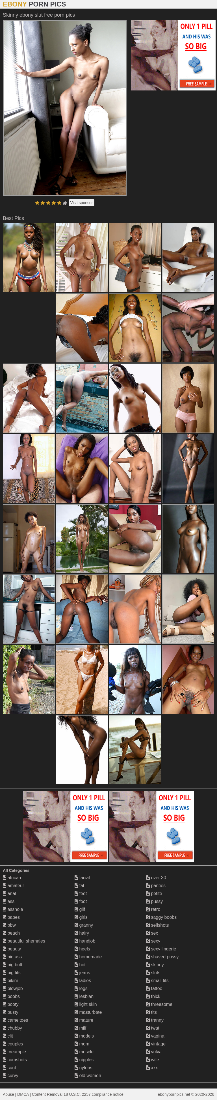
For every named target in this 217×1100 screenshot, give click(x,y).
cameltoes (15, 1020)
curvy (10, 1075)
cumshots (15, 1059)
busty (10, 1012)
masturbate (88, 1012)
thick (153, 996)
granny (84, 925)
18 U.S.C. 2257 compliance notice (93, 1094)
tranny (155, 1020)
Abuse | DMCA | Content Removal (32, 1094)
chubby (12, 1028)
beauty (12, 948)
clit (8, 1036)
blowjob (13, 988)
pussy (154, 901)
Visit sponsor (81, 202)
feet (81, 893)
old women (88, 1075)
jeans (82, 972)
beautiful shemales (24, 941)
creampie (14, 1051)
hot (80, 964)
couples (13, 1043)
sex (152, 933)
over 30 (156, 877)
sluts (153, 972)
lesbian (84, 996)
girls (81, 917)
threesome (159, 1004)
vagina (155, 1036)
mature (84, 1020)
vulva (154, 1051)
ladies (83, 980)
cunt (9, 1067)
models (84, 1036)
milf (80, 1028)
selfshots (157, 925)
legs (81, 988)
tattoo (154, 988)
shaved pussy (162, 956)
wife (152, 1059)
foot (81, 901)
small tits (157, 980)
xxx (152, 1067)
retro (153, 909)
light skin (86, 1004)
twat (152, 1028)
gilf (80, 909)
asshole (13, 909)
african (12, 877)
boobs (11, 996)
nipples (84, 1059)
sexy (153, 941)
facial (82, 877)
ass (8, 901)
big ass (12, 956)
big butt (12, 964)
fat (79, 885)
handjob (85, 941)
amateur (13, 885)
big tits (12, 972)
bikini (10, 980)
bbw (9, 925)
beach (11, 933)
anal (9, 893)
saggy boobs (161, 917)
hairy (82, 933)
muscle (84, 1051)
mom (82, 1043)
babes (11, 917)
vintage (156, 1043)
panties (156, 885)
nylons (83, 1067)
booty (11, 1004)
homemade (88, 956)
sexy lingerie (161, 948)
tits (151, 1012)
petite (154, 893)
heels (82, 948)
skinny (155, 964)
